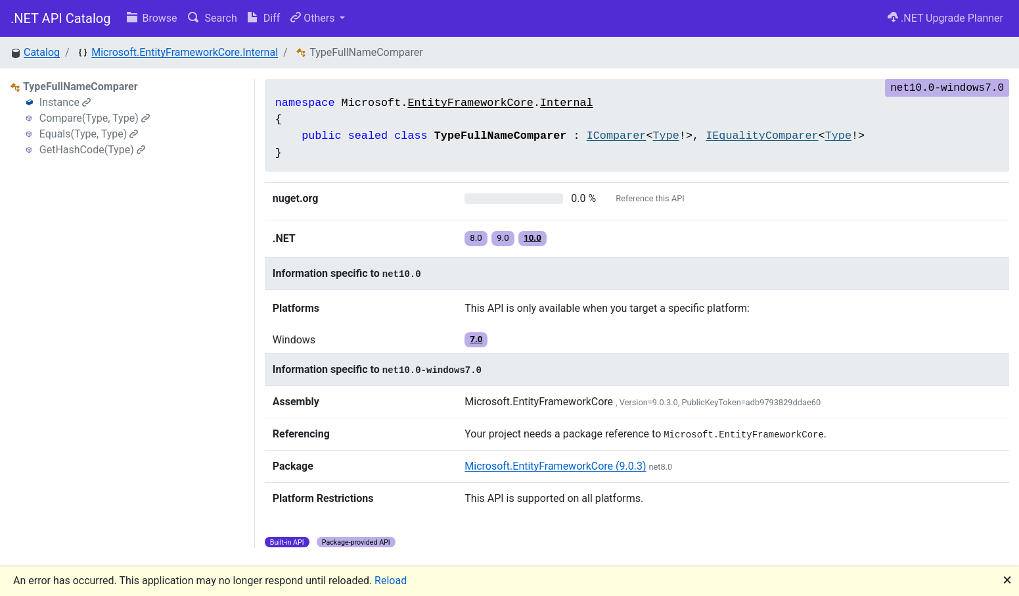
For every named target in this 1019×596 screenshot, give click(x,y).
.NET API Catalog (61, 18)
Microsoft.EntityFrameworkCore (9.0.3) (555, 466)
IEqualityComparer (762, 136)
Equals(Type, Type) (89, 134)
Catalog (42, 52)
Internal (566, 103)
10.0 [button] (532, 238)
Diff (264, 18)
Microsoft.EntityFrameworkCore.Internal (184, 52)
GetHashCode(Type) (92, 149)
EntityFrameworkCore (470, 103)
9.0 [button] (503, 238)
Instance (65, 102)
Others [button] (313, 18)
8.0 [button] (476, 238)
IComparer (616, 136)
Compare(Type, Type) (94, 118)
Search (212, 18)
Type (665, 136)
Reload (390, 580)
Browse (152, 18)
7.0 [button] (476, 339)
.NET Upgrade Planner (945, 18)
